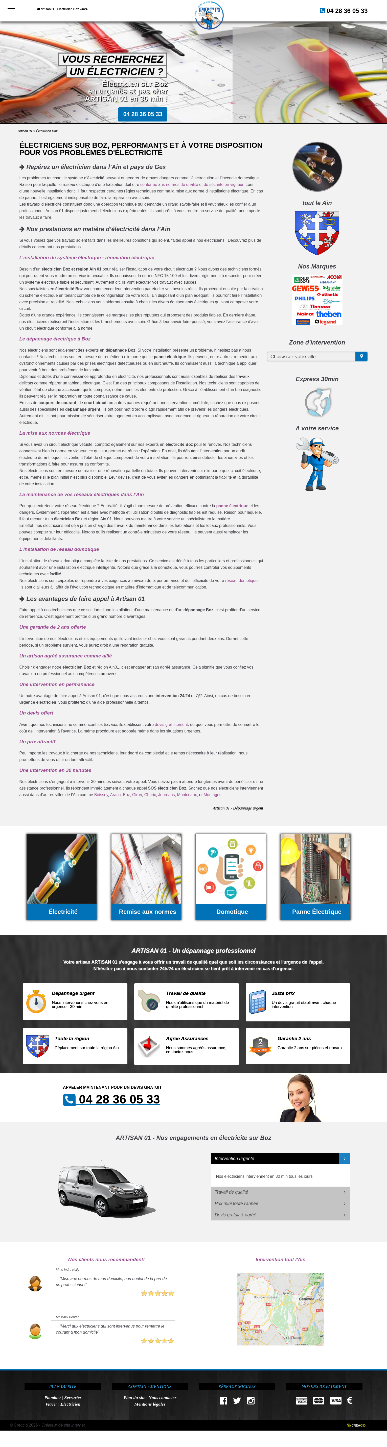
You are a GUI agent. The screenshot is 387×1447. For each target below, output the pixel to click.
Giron (137, 795)
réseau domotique (241, 580)
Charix (150, 795)
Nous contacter (162, 1397)
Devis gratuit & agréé (235, 1214)
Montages (212, 795)
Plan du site (134, 1397)
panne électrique (232, 506)
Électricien (70, 1404)
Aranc (115, 795)
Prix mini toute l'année (236, 1203)
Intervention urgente (234, 1158)
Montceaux (187, 795)
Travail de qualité (231, 1192)
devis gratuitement (171, 724)
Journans (166, 795)
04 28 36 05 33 (341, 10)
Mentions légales (150, 1404)
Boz (126, 795)
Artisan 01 (25, 131)
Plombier (52, 1397)
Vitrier (51, 1404)
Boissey (101, 795)
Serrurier (72, 1397)
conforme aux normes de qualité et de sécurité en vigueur (191, 184)
